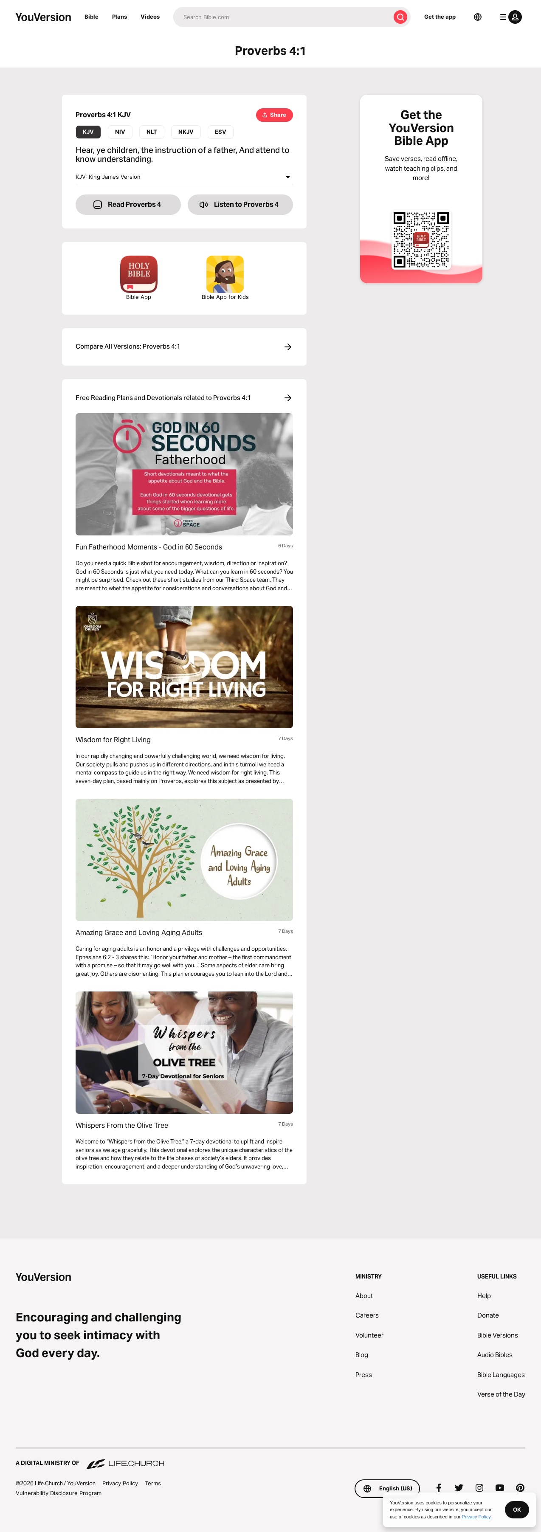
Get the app (440, 16)
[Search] (281, 17)
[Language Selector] (477, 16)
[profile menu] (509, 16)
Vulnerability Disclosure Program (58, 1493)
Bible (92, 16)
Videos (150, 16)
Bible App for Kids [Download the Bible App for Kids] (225, 278)
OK (517, 1509)
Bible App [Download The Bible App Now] (139, 278)
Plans (119, 16)
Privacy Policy (120, 1483)
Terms (153, 1483)
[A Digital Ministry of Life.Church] (270, 1459)
